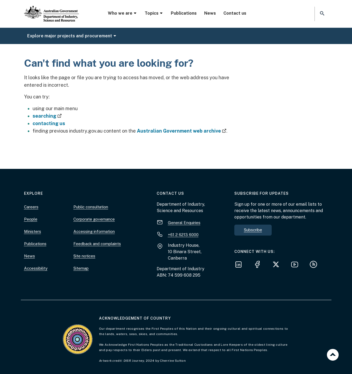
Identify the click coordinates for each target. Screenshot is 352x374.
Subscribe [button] (253, 230)
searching (47, 116)
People (30, 219)
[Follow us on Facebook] (259, 265)
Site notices (84, 256)
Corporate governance (94, 219)
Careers (31, 207)
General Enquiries (184, 222)
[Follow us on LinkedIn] (240, 265)
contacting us (49, 123)
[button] (321, 13)
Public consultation (90, 207)
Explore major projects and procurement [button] (72, 35)
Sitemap (81, 268)
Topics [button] (154, 13)
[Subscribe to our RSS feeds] (315, 265)
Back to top (332, 354)
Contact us (234, 13)
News (210, 13)
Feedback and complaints (97, 243)
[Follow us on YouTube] (296, 265)
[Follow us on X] (277, 265)
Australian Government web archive (181, 131)
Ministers (32, 231)
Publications (184, 13)
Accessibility (36, 268)
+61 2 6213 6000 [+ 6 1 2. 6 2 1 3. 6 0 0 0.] (183, 234)
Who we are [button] (122, 13)
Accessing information (94, 231)
